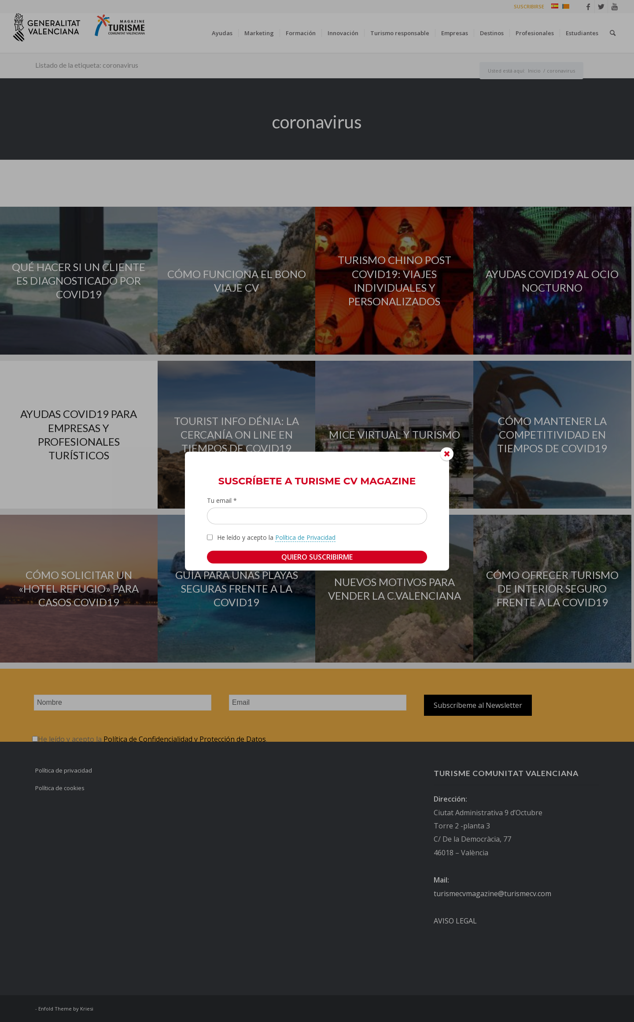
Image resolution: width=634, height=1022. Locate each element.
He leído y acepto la (276, 537)
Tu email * (222, 500)
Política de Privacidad (305, 537)
